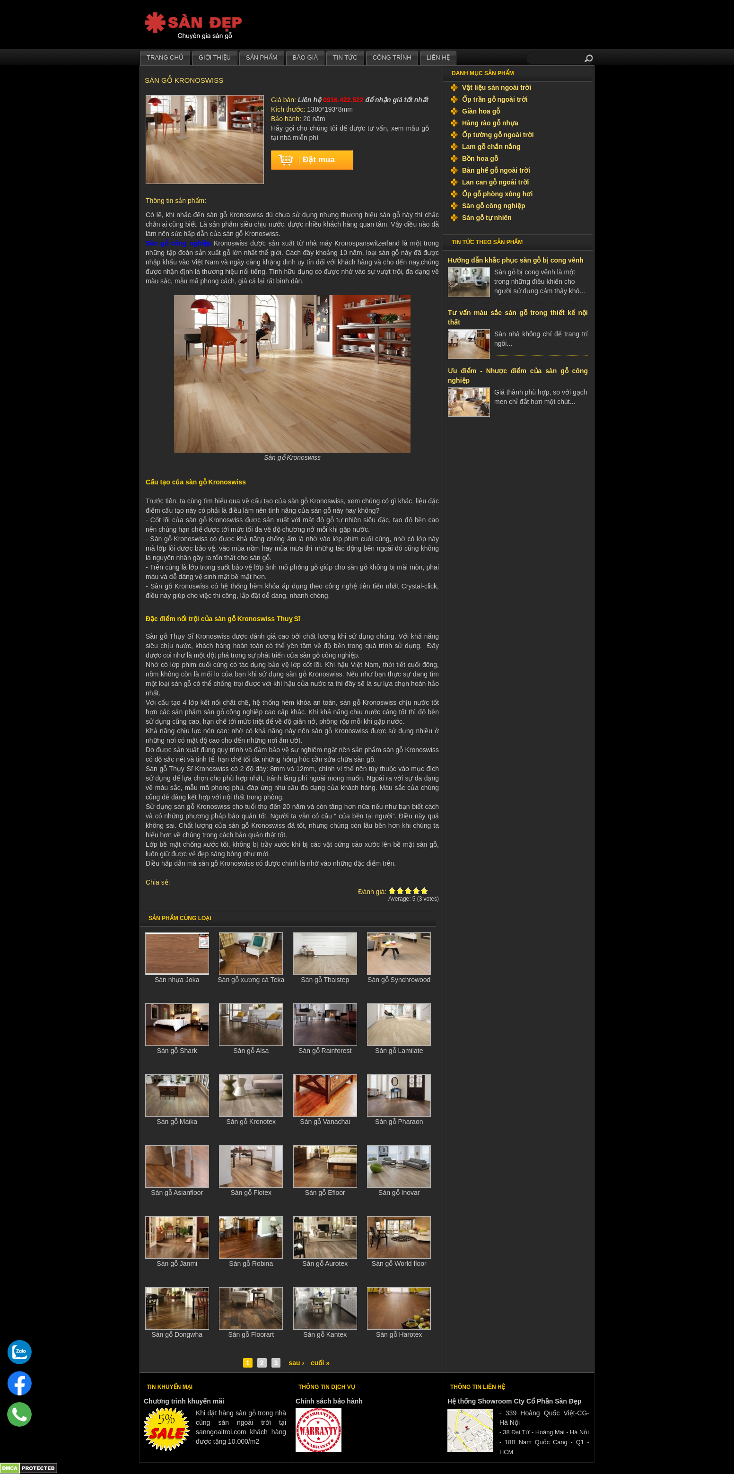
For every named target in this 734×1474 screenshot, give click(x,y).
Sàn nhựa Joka (177, 979)
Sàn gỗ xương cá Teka (251, 979)
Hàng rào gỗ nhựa (490, 123)
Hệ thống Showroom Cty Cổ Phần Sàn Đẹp (514, 1401)
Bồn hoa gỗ (480, 158)
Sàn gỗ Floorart (251, 1334)
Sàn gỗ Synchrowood (398, 979)
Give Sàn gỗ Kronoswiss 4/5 (416, 890)
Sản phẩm (262, 57)
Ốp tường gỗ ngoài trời (498, 135)
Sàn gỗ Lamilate (399, 1050)
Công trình (392, 57)
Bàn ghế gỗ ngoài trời (496, 170)
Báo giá (305, 57)
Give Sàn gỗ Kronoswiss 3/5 (408, 890)
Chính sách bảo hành (329, 1401)
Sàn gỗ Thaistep (325, 979)
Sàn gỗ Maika (177, 1121)
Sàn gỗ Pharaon (399, 1121)
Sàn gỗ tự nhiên (487, 217)
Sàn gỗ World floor (399, 1263)
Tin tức (345, 57)
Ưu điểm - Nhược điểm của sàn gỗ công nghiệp (518, 375)
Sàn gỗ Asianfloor (177, 1192)
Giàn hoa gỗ (481, 111)
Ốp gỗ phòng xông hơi (497, 194)
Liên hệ (438, 57)
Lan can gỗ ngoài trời (495, 182)
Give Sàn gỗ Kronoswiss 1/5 (392, 890)
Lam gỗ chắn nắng (491, 146)
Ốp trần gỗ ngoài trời (495, 99)
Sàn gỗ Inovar (398, 1192)
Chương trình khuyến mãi (184, 1401)
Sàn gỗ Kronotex (251, 1121)
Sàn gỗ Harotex (399, 1334)
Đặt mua (319, 159)
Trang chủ (165, 57)
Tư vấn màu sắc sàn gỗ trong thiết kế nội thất (518, 317)
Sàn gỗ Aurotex (325, 1263)
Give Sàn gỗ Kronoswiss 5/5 (424, 890)
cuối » (320, 1363)
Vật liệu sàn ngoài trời (496, 87)
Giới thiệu (215, 57)
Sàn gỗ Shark (177, 1050)
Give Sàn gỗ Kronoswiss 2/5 (400, 890)
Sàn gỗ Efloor (325, 1192)
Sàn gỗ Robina (251, 1263)
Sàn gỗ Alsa (251, 1050)
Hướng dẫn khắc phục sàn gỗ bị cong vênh (516, 260)
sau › (296, 1363)
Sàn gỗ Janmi (177, 1263)
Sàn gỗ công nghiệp (493, 206)
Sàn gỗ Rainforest (324, 1050)
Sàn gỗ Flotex (250, 1192)
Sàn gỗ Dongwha (176, 1334)
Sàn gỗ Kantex (325, 1334)
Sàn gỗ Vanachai (325, 1121)
